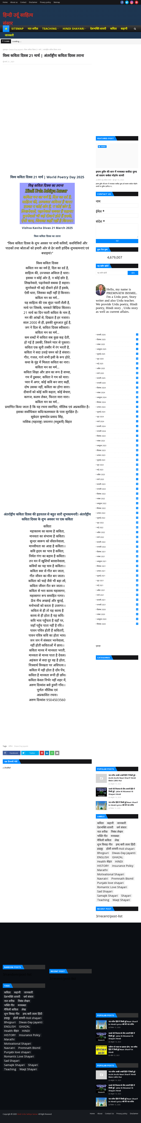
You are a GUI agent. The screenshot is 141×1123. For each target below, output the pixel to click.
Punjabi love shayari (110, 883)
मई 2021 (117, 585)
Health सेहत (104, 861)
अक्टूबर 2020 (117, 619)
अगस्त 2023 (117, 455)
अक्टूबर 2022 (117, 503)
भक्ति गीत (102, 836)
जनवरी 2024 (117, 431)
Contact (23, 2)
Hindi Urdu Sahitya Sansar (27, 1114)
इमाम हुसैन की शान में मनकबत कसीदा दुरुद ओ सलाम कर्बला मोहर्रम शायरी (116, 173)
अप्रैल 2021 (117, 590)
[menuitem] (6, 28)
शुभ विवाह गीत (104, 844)
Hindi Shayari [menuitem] (73, 28)
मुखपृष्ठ (98, 646)
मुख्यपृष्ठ (5, 49)
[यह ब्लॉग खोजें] (112, 273)
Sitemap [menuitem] (17, 28)
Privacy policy (45, 2)
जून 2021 (117, 580)
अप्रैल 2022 (117, 532)
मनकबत (115, 836)
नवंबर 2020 (117, 614)
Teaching (103, 900)
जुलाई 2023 (117, 460)
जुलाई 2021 (117, 575)
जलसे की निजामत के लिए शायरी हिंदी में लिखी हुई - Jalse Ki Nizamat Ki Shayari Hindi (122, 791)
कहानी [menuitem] (124, 28)
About (99, 1113)
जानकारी (121, 823)
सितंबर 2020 (117, 624)
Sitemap (57, 2)
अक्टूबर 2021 (117, 561)
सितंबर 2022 (117, 508)
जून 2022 (117, 522)
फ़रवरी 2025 (117, 378)
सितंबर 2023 (117, 450)
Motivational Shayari (110, 874)
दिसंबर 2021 (117, 551)
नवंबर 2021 (117, 556)
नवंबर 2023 (117, 440)
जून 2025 (117, 358)
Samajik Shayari (107, 895)
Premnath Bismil (122, 878)
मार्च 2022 (117, 537)
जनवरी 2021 (117, 604)
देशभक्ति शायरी (105, 827)
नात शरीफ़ (102, 831)
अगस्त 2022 (117, 513)
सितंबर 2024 (117, 402)
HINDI (119, 861)
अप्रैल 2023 (117, 474)
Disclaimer (33, 2)
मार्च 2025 (117, 373)
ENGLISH (103, 857)
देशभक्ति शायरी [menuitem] (98, 28)
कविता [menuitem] (113, 28)
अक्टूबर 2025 (117, 349)
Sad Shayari (104, 891)
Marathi (102, 870)
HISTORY (103, 866)
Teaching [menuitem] (49, 28)
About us (13, 2)
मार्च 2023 (117, 479)
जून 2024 (117, 416)
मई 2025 (117, 363)
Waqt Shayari (121, 900)
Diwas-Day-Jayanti (16, 49)
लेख (117, 840)
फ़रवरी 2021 (117, 600)
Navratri (102, 878)
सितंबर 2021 (117, 566)
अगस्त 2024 (117, 407)
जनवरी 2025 (117, 383)
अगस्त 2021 (117, 571)
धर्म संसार (121, 827)
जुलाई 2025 (117, 354)
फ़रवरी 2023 (117, 484)
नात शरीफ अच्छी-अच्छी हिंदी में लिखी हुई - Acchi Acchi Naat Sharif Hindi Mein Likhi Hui (122, 778)
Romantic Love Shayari (112, 887)
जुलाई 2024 (117, 412)
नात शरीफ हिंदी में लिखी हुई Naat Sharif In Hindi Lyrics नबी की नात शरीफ (123, 803)
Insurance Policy (122, 866)
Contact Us (109, 1113)
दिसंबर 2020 (117, 609)
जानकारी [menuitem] (9, 35)
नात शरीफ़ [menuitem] (33, 28)
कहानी (110, 823)
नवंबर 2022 (117, 498)
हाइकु (100, 849)
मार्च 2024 (117, 421)
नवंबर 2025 (117, 344)
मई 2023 (117, 469)
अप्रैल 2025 (117, 368)
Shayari (126, 895)
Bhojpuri (103, 853)
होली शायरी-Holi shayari (120, 849)
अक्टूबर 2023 (117, 445)
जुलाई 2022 (117, 518)
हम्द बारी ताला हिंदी (125, 844)
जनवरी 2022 (117, 547)
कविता (11, 746)
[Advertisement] (47, 98)
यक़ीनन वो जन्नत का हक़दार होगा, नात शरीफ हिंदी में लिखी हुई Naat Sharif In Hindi (123, 1049)
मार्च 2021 (117, 595)
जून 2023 (117, 465)
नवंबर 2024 (117, 392)
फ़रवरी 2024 (117, 426)
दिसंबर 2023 (117, 436)
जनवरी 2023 (117, 489)
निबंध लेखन (117, 831)
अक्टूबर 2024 (117, 397)
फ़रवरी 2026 (117, 334)
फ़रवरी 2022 (117, 542)
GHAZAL (117, 857)
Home (5, 2)
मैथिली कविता (104, 840)
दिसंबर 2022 (117, 493)
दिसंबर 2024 (117, 387)
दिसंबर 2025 (117, 339)
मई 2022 (117, 527)
